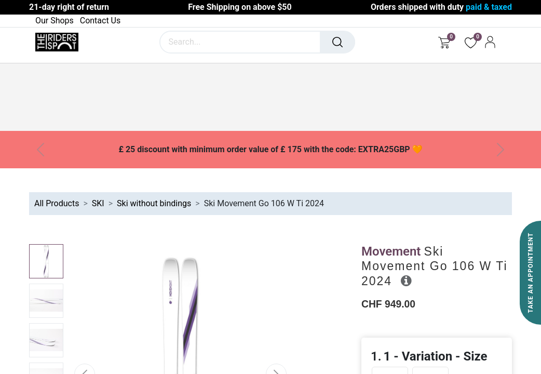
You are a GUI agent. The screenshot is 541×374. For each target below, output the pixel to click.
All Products (56, 203)
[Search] (337, 42)
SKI (98, 203)
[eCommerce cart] (444, 42)
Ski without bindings (154, 203)
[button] (406, 280)
